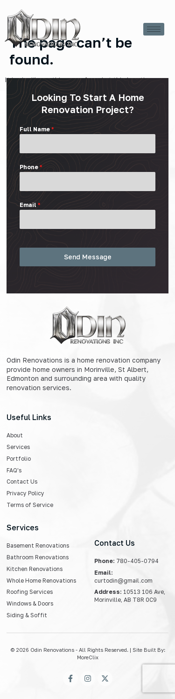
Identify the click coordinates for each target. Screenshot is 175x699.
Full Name (37, 129)
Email (30, 204)
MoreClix (87, 657)
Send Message (88, 257)
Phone (31, 167)
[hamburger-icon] (153, 29)
